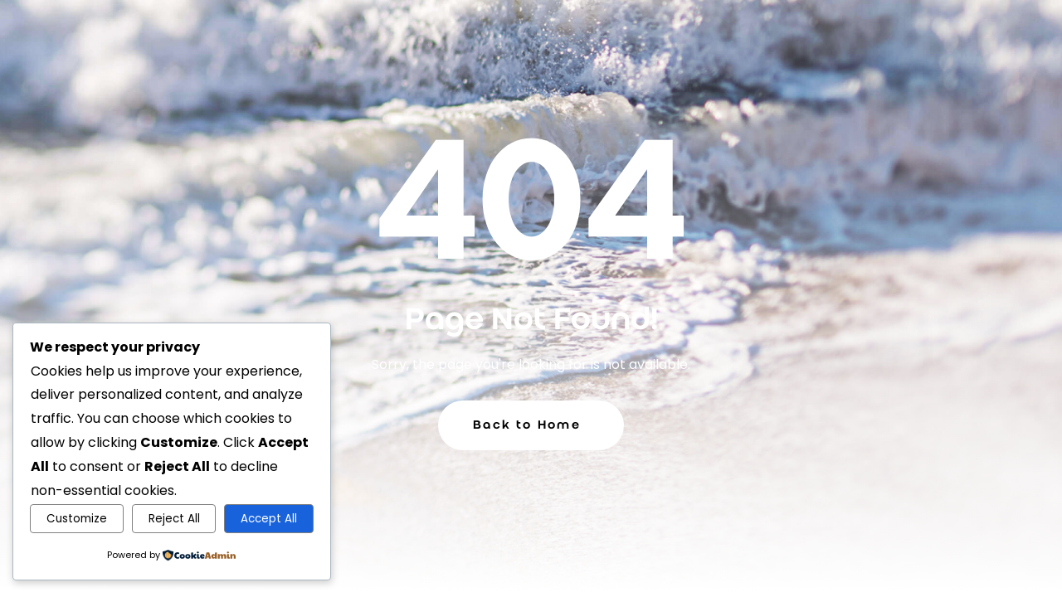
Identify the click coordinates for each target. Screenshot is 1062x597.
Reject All (174, 519)
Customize (76, 519)
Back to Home (527, 424)
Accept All (269, 519)
